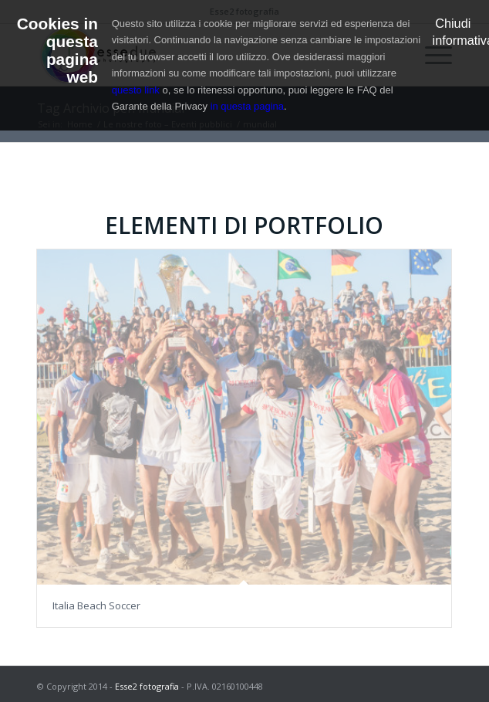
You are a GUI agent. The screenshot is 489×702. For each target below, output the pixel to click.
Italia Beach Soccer (96, 605)
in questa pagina (247, 106)
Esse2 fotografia (147, 686)
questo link (136, 90)
